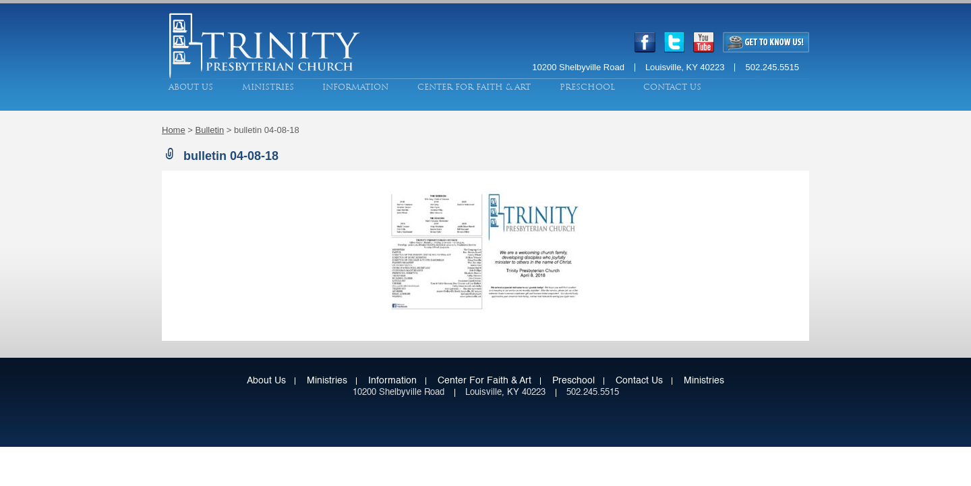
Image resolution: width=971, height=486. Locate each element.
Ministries (268, 87)
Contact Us (672, 87)
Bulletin (210, 130)
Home (173, 130)
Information (355, 87)
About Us (191, 87)
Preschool (587, 87)
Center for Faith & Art (474, 87)
